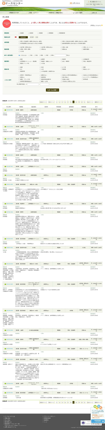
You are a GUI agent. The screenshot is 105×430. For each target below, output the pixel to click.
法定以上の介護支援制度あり (90, 75)
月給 (30, 55)
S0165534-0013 (9, 339)
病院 (21, 59)
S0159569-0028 (9, 383)
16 (70, 102)
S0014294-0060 (9, 310)
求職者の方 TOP (14, 12)
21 (84, 102)
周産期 (63, 69)
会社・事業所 (65, 61)
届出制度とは (8, 422)
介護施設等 (85, 59)
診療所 (42, 59)
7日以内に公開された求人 (68, 81)
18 (76, 102)
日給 (36, 55)
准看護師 (50, 33)
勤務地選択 (23, 37)
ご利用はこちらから (95, 25)
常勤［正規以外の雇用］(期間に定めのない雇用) (74, 41)
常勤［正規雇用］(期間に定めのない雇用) (30, 41)
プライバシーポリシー (49, 416)
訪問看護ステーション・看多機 (27, 61)
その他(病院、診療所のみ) (47, 71)
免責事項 (46, 420)
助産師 (30, 33)
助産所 (63, 59)
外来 (42, 67)
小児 (42, 69)
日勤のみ (43, 49)
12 (59, 102)
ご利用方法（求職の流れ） (56, 12)
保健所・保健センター (46, 61)
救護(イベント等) (24, 63)
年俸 (46, 55)
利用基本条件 (47, 418)
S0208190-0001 (9, 359)
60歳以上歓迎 (65, 79)
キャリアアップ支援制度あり (90, 77)
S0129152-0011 (10, 175)
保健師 (21, 33)
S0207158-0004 (9, 203)
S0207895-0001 (9, 392)
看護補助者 (61, 33)
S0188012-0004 (9, 138)
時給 (41, 55)
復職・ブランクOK (24, 79)
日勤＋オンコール (87, 47)
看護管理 (22, 71)
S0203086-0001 (9, 110)
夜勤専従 (43, 77)
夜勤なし (22, 77)
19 (79, 102)
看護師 (40, 33)
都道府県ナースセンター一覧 (12, 423)
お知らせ (94, 12)
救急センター (86, 69)
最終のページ (98, 102)
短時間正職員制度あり (25, 81)
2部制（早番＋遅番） (25, 49)
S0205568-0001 (9, 348)
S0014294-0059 (9, 263)
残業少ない (43, 75)
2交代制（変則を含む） (46, 47)
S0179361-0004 (9, 212)
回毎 (52, 55)
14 (65, 102)
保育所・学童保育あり (25, 75)
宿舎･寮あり (65, 77)
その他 (21, 51)
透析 (84, 67)
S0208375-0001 (9, 247)
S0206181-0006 (9, 184)
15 (67, 102)
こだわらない (23, 55)
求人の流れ (7, 420)
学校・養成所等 (86, 61)
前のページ (51, 102)
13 (62, 102)
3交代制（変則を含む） (25, 47)
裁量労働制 (85, 49)
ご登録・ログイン (33, 12)
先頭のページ (43, 102)
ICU (20, 69)
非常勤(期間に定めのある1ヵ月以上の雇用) (30, 43)
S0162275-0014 (9, 126)
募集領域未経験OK (45, 79)
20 (81, 102)
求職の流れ (7, 418)
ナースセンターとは (10, 416)
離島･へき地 (44, 81)
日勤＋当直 (64, 47)
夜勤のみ (64, 49)
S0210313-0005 (9, 284)
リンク (45, 422)
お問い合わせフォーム (10, 427)
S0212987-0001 (9, 166)
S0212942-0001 (9, 155)
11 (56, 102)
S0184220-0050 (9, 238)
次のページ (90, 102)
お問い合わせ (76, 3)
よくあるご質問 (77, 12)
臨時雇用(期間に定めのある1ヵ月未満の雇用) (73, 43)
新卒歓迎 (85, 79)
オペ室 (63, 67)
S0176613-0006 (9, 330)
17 (73, 102)
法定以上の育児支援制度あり (69, 75)
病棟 (21, 67)
